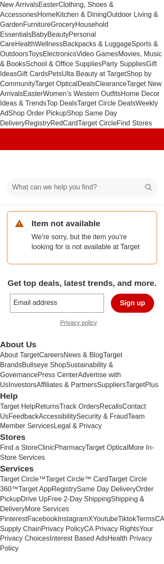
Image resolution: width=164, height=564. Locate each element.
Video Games (97, 54)
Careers (51, 355)
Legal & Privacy (77, 425)
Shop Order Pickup (38, 113)
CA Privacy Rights (111, 528)
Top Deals (62, 103)
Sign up (132, 303)
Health (25, 44)
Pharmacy (69, 447)
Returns (47, 406)
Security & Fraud (102, 416)
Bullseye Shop (44, 365)
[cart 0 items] (145, 163)
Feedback (24, 416)
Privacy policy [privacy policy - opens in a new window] (82, 323)
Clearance (111, 83)
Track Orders (80, 406)
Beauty (58, 34)
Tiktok (127, 518)
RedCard (64, 123)
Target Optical (56, 83)
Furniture (36, 24)
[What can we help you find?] (82, 187)
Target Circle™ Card (77, 479)
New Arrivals (19, 4)
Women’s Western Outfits (82, 93)
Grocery (62, 24)
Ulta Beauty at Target (94, 73)
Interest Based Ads (78, 538)
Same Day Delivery (106, 489)
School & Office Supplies (64, 63)
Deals (86, 83)
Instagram (72, 518)
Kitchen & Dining (81, 14)
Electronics (59, 54)
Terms (145, 518)
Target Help (17, 406)
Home (46, 14)
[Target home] (82, 164)
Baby (39, 34)
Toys (35, 54)
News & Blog (83, 355)
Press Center (58, 374)
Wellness (49, 44)
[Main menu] (18, 163)
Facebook (42, 518)
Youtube (105, 518)
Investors (23, 384)
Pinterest (13, 518)
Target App (35, 489)
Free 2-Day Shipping (79, 499)
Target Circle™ (23, 479)
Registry (37, 123)
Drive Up (34, 499)
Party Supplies (123, 63)
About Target (19, 355)
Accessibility (57, 416)
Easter (48, 4)
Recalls (111, 406)
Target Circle (97, 123)
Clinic (46, 447)
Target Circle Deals (106, 103)
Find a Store (19, 447)
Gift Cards (32, 73)
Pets (55, 73)
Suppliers (111, 384)
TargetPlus (142, 384)
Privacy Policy (62, 528)
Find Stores (134, 123)
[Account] (123, 163)
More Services (47, 509)
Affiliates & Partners (66, 384)
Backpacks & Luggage (97, 44)
